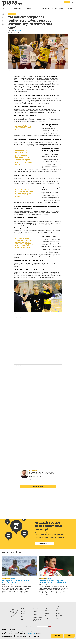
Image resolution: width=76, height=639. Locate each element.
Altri (56, 8)
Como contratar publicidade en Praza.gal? (36, 610)
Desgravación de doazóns (37, 619)
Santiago (58, 616)
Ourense (58, 613)
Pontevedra (59, 615)
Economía (47, 620)
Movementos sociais (49, 621)
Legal (22, 616)
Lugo (57, 612)
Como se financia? (37, 616)
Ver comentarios (38, 486)
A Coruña (58, 608)
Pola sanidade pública (17, 9)
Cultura (46, 615)
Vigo (57, 618)
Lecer (46, 616)
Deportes (18, 14)
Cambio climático (4, 9)
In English (23, 619)
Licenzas (23, 613)
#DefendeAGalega (44, 8)
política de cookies (30, 633)
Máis (70, 8)
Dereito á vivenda (29, 9)
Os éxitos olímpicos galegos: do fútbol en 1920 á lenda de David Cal (52, 581)
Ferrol (57, 610)
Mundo (46, 618)
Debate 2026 (61, 9)
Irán (52, 8)
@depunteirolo (17, 30)
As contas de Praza (37, 617)
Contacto (23, 611)
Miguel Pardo (11, 30)
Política (46, 608)
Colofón (23, 615)
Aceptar (69, 635)
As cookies (23, 618)
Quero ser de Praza (44, 543)
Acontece (47, 613)
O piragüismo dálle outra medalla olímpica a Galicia (15, 581)
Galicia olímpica (12, 14)
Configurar (57, 635)
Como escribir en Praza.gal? (37, 613)
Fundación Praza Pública (25, 609)
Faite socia (67, 2)
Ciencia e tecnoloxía (49, 612)
